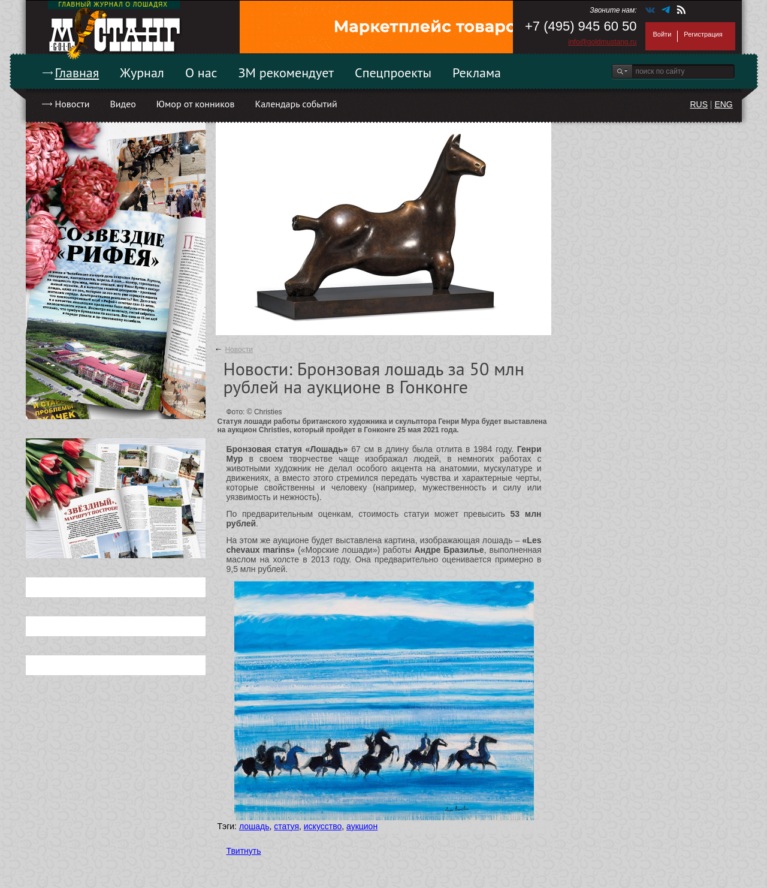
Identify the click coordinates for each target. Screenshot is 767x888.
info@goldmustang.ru (602, 42)
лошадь (254, 826)
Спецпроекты (393, 72)
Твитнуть (244, 851)
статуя (286, 826)
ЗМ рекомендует (286, 72)
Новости (72, 104)
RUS (699, 104)
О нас (201, 72)
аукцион (362, 826)
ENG (723, 104)
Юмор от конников (195, 104)
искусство (323, 826)
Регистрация (703, 34)
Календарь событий (296, 104)
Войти (662, 34)
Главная (77, 72)
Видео (122, 104)
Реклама (476, 72)
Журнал (142, 72)
